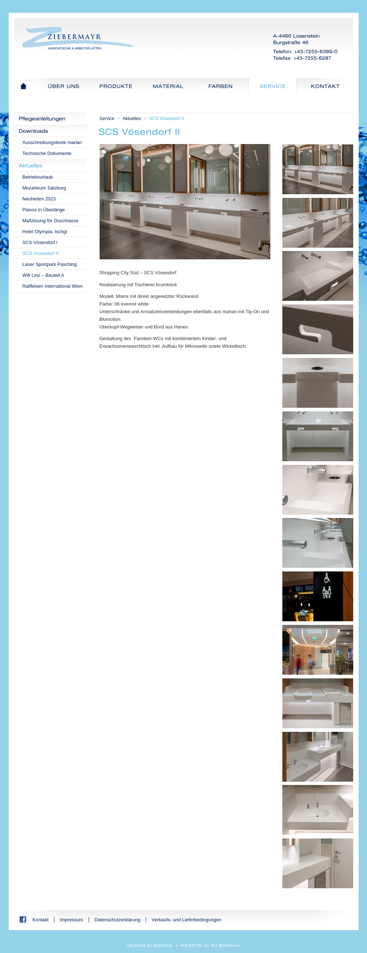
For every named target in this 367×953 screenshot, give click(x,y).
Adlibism (163, 945)
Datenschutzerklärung (117, 919)
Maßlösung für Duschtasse (51, 220)
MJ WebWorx (225, 945)
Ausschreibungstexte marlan (52, 142)
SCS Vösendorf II (41, 253)
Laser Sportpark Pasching (50, 264)
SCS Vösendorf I (40, 242)
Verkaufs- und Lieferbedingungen (186, 919)
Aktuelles (132, 118)
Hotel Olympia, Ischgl (45, 231)
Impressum (71, 919)
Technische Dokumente (47, 153)
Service (107, 118)
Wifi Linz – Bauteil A (43, 275)
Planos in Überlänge (44, 209)
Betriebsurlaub (38, 177)
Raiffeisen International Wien (53, 286)
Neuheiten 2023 (39, 199)
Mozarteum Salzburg (44, 188)
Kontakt (41, 919)
